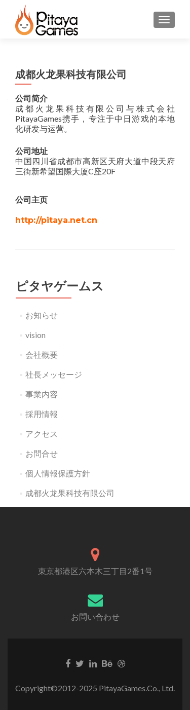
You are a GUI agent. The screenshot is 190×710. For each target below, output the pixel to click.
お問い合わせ (95, 616)
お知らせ (41, 315)
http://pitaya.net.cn (56, 220)
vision (35, 335)
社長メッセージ (53, 374)
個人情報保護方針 (57, 473)
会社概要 (41, 354)
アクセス (41, 433)
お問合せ (41, 453)
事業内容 (41, 394)
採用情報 (41, 414)
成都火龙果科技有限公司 (70, 493)
